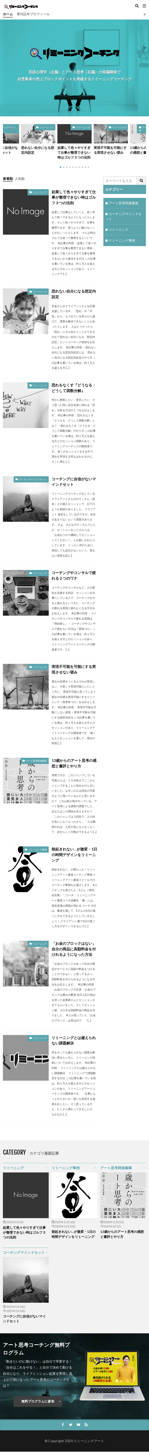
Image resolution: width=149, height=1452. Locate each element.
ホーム (8, 14)
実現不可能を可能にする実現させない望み (110, 150)
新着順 (8, 179)
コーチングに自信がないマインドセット (74, 482)
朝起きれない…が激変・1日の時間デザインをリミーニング (74, 855)
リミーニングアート (89, 1441)
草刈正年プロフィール (33, 14)
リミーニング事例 (37, 849)
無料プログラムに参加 (37, 1402)
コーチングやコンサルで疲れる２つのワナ (74, 576)
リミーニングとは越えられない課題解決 (74, 1041)
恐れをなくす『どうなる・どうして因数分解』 (74, 388)
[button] (7, 139)
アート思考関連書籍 (36, 760)
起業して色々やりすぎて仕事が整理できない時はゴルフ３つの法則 (73, 153)
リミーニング (47, 127)
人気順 (20, 179)
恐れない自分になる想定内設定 (37, 150)
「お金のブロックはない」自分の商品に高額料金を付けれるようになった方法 (74, 949)
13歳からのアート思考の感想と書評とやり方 (74, 763)
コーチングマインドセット (33, 479)
